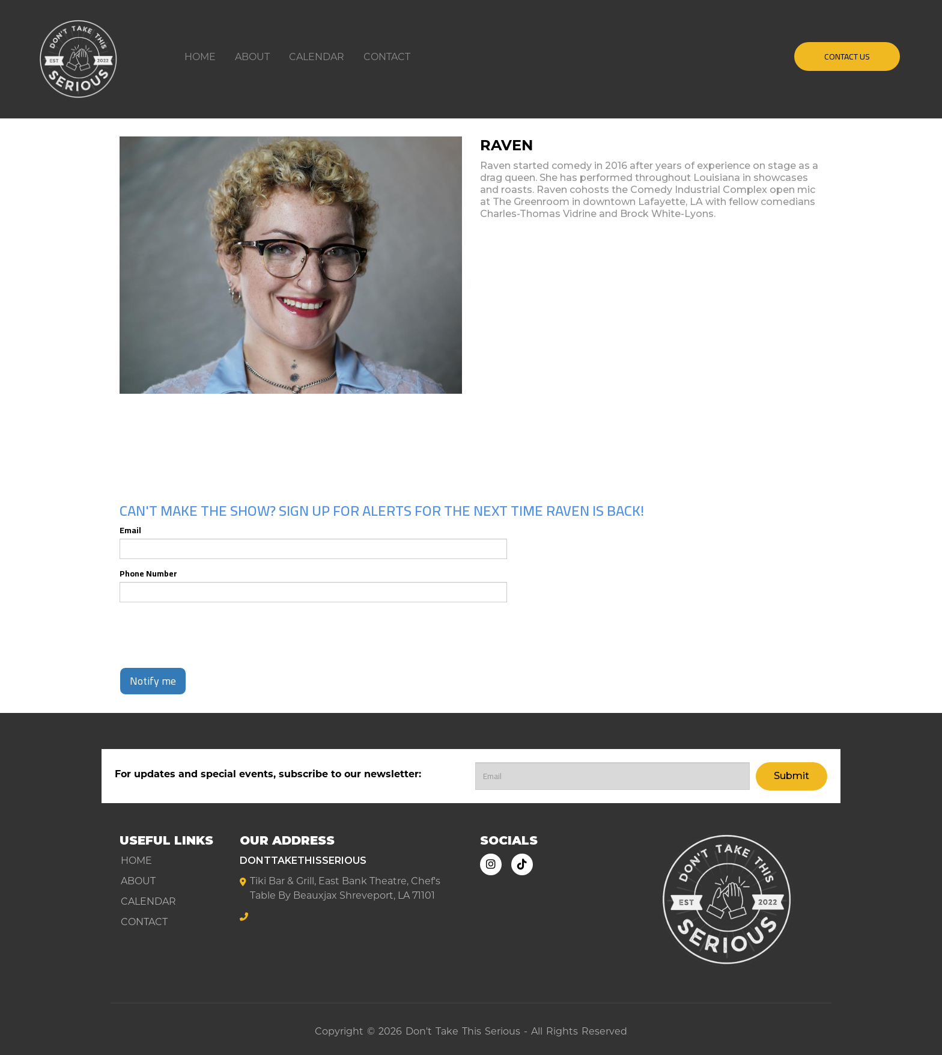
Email (130, 530)
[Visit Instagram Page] (491, 864)
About (252, 57)
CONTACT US (847, 56)
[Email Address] (612, 776)
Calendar (316, 57)
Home (200, 57)
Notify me (153, 681)
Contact (386, 57)
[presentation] (211, 634)
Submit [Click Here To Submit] (791, 775)
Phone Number (148, 573)
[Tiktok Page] (522, 864)
